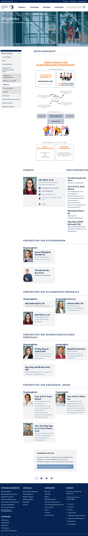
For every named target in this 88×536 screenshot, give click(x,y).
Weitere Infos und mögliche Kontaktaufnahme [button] (55, 467)
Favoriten (81, 1)
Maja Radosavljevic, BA (35, 303)
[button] (51, 204)
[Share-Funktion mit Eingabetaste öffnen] (36, 478)
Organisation (11, 13)
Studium (21, 7)
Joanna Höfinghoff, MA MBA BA (43, 253)
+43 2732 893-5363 (45, 191)
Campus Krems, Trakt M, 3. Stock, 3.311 (50, 198)
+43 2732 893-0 (70, 499)
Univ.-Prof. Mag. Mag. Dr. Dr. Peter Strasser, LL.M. (44, 428)
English (65, 1)
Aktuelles (46, 7)
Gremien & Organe (19, 13)
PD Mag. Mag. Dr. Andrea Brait (42, 350)
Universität (59, 7)
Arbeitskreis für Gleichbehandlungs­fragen (36, 13)
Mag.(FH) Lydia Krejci (76, 349)
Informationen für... (9, 2)
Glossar (72, 1)
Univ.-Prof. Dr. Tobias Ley (76, 397)
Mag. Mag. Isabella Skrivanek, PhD (37, 368)
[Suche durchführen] (84, 7)
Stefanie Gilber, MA (75, 303)
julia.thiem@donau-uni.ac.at (48, 188)
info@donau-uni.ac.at (72, 497)
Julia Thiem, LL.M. (46, 180)
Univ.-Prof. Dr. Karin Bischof (43, 397)
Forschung (34, 7)
